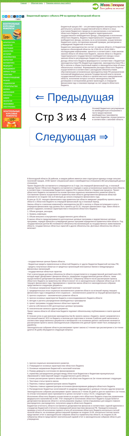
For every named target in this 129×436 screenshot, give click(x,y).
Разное (6, 80)
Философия (8, 92)
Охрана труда (9, 72)
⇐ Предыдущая (74, 97)
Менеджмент (9, 69)
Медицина (8, 66)
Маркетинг (8, 60)
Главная (23, 3)
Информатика (9, 57)
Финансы (7, 95)
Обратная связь (37, 3)
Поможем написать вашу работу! (58, 3)
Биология (7, 45)
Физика (6, 89)
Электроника (9, 107)
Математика (8, 63)
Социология (9, 83)
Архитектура (9, 42)
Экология (7, 101)
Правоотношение (11, 77)
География (8, 48)
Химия (6, 98)
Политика (7, 74)
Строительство (10, 86)
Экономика (8, 104)
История (7, 54)
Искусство (8, 51)
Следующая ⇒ (71, 137)
